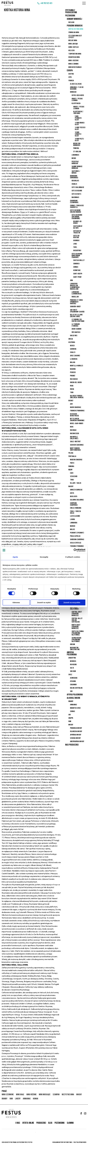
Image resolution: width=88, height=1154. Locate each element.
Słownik (70, 1122)
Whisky (70, 725)
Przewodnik (70, 15)
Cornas (75, 267)
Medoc (74, 158)
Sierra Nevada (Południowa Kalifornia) (76, 639)
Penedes (73, 372)
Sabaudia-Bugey (75, 306)
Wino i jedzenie (73, 60)
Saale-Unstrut (75, 441)
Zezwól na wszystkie (71, 602)
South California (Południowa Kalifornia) (78, 633)
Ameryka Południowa (72, 653)
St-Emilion (77, 151)
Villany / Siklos (75, 483)
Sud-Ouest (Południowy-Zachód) (77, 311)
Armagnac (73, 705)
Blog (50, 1122)
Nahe (71, 427)
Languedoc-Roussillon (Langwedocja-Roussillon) (75, 286)
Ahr (71, 404)
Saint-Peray (77, 277)
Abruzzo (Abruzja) (76, 490)
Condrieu (76, 264)
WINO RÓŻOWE (31, 1094)
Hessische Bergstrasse (74, 415)
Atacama (73, 681)
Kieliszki (71, 50)
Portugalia (72, 456)
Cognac (72, 711)
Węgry (70, 470)
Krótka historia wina (75, 29)
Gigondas (76, 240)
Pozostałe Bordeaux (75, 162)
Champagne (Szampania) (74, 201)
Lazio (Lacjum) (75, 516)
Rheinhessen (74, 433)
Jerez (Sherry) (75, 356)
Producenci (41, 1122)
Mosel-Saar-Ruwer (76, 423)
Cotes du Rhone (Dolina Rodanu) (75, 211)
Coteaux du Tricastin (77, 232)
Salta (72, 668)
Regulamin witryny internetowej (62, 1142)
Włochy (70, 486)
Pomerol (76, 148)
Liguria (72, 519)
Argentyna (72, 658)
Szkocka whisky (75, 738)
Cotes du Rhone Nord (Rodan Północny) (77, 255)
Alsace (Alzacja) (76, 84)
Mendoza (73, 661)
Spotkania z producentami (71, 11)
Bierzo (72, 346)
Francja (71, 80)
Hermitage (77, 270)
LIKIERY (18, 1098)
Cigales (72, 352)
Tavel (75, 247)
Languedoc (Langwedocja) (77, 293)
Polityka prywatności (79, 1142)
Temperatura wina (74, 54)
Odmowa (16, 602)
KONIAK (35, 1098)
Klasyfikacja (76, 103)
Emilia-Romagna (75, 508)
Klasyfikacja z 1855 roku (78, 112)
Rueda (72, 389)
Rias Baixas (74, 379)
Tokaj (72, 480)
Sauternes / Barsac (76, 172)
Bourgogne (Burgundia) (74, 177)
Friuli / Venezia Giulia (75, 512)
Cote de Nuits (76, 194)
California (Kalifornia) (74, 608)
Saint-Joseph (77, 274)
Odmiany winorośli (74, 19)
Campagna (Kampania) (74, 504)
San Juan (73, 671)
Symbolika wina (73, 32)
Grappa (70, 718)
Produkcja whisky (76, 728)
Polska (70, 453)
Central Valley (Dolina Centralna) (77, 620)
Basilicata (73, 496)
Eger (71, 473)
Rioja (71, 386)
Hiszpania (71, 342)
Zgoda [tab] (15, 557)
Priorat (72, 376)
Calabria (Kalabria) (77, 500)
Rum (69, 721)
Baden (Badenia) (75, 407)
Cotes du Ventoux (76, 236)
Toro (71, 392)
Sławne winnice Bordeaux (77, 167)
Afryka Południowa (75, 694)
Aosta (72, 493)
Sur (71, 691)
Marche (72, 526)
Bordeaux (73, 92)
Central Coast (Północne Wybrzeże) (77, 613)
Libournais (75, 155)
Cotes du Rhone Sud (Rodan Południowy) (77, 216)
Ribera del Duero (76, 382)
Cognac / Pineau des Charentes (77, 206)
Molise (72, 529)
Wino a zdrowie (73, 64)
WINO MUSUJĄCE (44, 1094)
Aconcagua (73, 678)
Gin (69, 715)
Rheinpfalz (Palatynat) (74, 438)
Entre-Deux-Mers (78, 95)
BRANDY (4, 1098)
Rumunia (71, 466)
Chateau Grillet (79, 260)
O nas (17, 1122)
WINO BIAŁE (20, 1094)
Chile (70, 674)
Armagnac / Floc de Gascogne (77, 88)
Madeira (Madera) (76, 460)
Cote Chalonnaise (78, 187)
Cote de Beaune (77, 191)
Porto (72, 463)
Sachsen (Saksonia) (77, 445)
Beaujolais (75, 181)
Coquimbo (73, 684)
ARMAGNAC (27, 1098)
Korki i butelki (73, 47)
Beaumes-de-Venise (77, 222)
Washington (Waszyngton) (75, 648)
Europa (70, 70)
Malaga (72, 362)
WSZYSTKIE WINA (68, 1094)
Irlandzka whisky (76, 731)
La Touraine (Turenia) (76, 325)
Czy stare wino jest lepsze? (75, 36)
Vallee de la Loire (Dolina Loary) (76, 315)
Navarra (73, 369)
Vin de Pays (73, 335)
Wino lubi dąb (73, 44)
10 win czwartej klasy (78, 134)
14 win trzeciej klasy (80, 128)
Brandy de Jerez (75, 708)
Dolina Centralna (76, 688)
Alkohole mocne (73, 698)
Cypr (70, 77)
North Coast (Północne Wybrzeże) (76, 626)
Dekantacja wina (74, 57)
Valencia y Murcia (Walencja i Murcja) (77, 396)
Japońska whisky (75, 735)
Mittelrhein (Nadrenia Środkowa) (77, 419)
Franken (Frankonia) (77, 411)
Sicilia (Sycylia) (75, 543)
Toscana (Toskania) (77, 546)
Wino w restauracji (74, 67)
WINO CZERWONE (8, 1094)
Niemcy (70, 401)
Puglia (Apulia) (75, 536)
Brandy (70, 701)
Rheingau (73, 430)
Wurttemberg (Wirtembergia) (75, 449)
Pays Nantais (76, 332)
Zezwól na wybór (44, 602)
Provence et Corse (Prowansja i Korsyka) (76, 301)
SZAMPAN (56, 1094)
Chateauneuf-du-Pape (78, 227)
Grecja (70, 339)
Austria (71, 74)
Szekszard (73, 476)
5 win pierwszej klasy (78, 118)
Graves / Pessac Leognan (77, 99)
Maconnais (75, 197)
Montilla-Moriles (76, 366)
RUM (11, 1098)
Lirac (75, 244)
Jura (71, 280)
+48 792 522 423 (46, 3)
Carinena (73, 349)
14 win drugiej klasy (79, 123)
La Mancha (73, 359)
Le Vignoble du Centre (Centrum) (78, 320)
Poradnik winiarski (74, 25)
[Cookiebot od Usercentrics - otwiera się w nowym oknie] (75, 550)
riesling (71, 22)
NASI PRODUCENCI (72, 744)
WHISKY (79, 1094)
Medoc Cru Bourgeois (76, 144)
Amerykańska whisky (77, 741)
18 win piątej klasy (79, 139)
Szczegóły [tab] (44, 557)
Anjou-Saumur (76, 329)
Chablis (74, 184)
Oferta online (28, 1122)
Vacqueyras (77, 250)
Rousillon (75, 297)
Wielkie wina (72, 40)
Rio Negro (73, 664)
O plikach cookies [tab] (72, 557)
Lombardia (73, 523)
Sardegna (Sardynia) (77, 539)
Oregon (72, 644)
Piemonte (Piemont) (77, 533)
